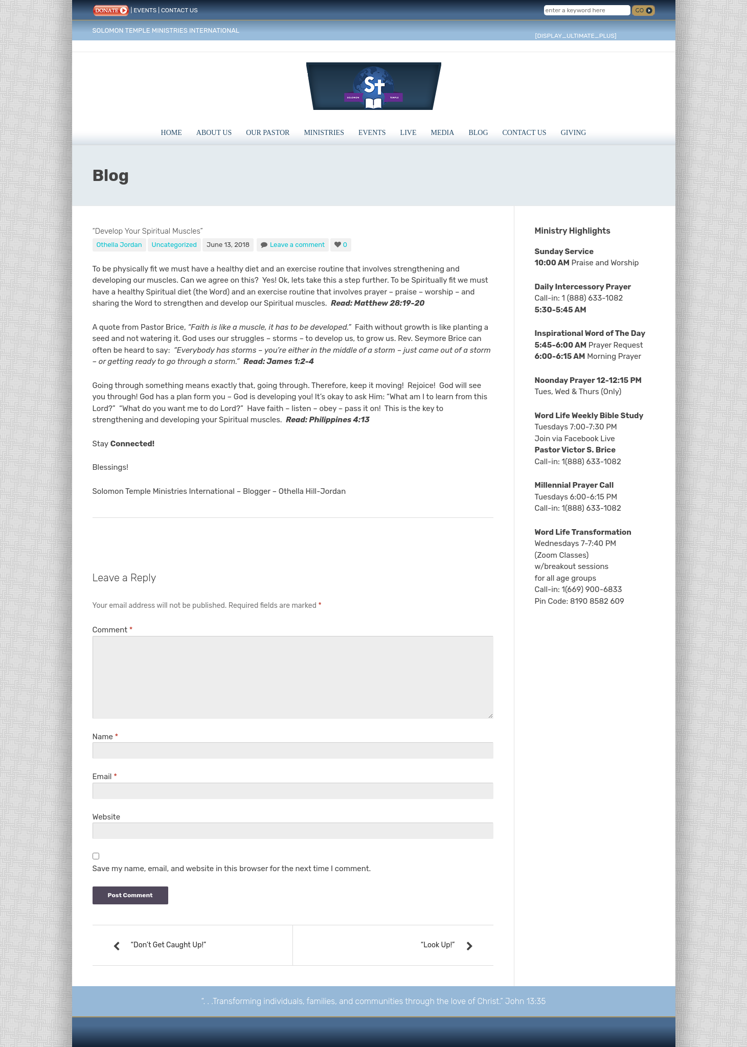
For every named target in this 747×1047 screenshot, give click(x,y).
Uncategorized (174, 244)
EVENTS (144, 10)
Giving (573, 132)
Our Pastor (267, 132)
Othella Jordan (119, 244)
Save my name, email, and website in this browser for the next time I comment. (232, 868)
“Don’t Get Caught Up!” (169, 945)
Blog (478, 132)
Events (372, 132)
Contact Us (525, 132)
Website (107, 817)
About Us (214, 132)
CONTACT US (179, 10)
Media (443, 132)
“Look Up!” (438, 945)
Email (105, 776)
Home (171, 132)
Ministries (324, 132)
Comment (113, 629)
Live (408, 132)
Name (106, 736)
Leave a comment (297, 244)
